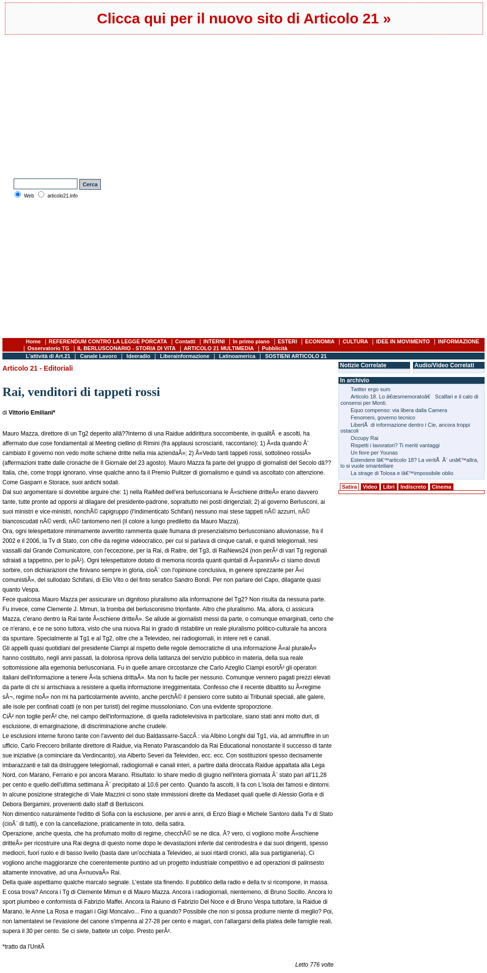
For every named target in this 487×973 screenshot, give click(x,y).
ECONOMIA (320, 341)
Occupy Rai (364, 438)
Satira (349, 487)
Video (370, 487)
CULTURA (355, 341)
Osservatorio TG (48, 348)
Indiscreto (413, 487)
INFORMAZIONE (458, 341)
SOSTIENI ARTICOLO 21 (296, 356)
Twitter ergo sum (370, 389)
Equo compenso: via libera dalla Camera (399, 410)
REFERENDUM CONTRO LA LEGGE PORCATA (108, 341)
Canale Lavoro (98, 356)
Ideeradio (138, 356)
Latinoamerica (237, 356)
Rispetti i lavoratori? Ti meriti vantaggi (395, 445)
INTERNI (214, 341)
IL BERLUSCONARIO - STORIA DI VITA (126, 348)
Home (33, 341)
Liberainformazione (184, 356)
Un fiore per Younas (374, 453)
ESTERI (287, 341)
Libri (389, 487)
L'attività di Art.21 (48, 356)
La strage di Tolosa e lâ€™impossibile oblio (402, 473)
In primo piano (251, 341)
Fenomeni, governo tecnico (383, 417)
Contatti (185, 341)
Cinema (441, 487)
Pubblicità (275, 348)
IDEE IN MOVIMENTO (403, 341)
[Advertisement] (135, 105)
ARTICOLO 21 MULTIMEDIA (219, 348)
